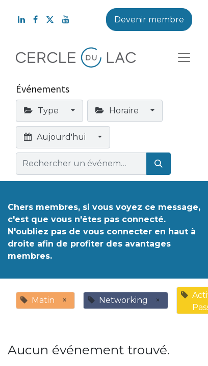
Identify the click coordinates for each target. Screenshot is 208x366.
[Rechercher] (158, 163)
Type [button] (42, 110)
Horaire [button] (118, 110)
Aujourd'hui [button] (56, 137)
